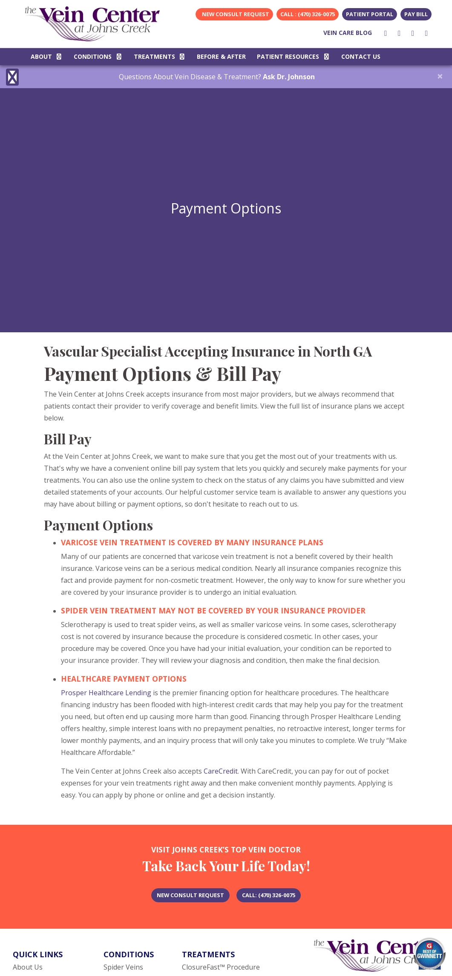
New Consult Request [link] (234, 14)
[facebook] (385, 33)
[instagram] (399, 33)
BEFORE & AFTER (221, 56)
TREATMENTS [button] (160, 56)
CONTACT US (360, 56)
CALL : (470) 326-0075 (307, 14)
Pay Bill (416, 14)
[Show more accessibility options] (12, 77)
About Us (28, 967)
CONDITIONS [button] (98, 56)
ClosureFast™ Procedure (221, 967)
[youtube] (412, 33)
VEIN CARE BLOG (347, 33)
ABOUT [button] (47, 56)
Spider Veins (123, 967)
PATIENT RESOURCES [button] (293, 56)
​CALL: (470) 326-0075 (268, 895)
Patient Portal (369, 14)
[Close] (440, 76)
